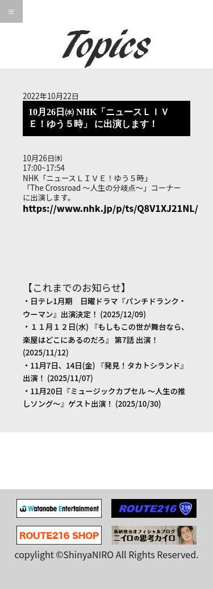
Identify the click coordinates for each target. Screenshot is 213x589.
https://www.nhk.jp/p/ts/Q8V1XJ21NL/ (110, 208)
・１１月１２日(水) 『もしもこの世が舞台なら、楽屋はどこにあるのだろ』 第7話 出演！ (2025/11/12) (106, 339)
